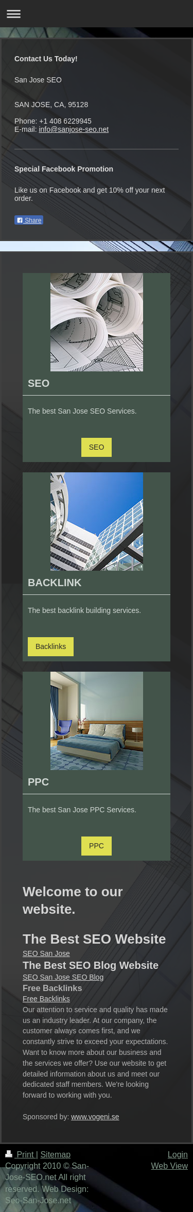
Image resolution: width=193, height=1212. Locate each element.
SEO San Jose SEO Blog (63, 977)
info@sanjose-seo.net (74, 129)
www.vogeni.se (95, 1117)
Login (178, 1154)
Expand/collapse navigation (96, 14)
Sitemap (55, 1154)
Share (28, 220)
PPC (96, 846)
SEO (96, 447)
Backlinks (51, 646)
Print (20, 1154)
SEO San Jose (46, 953)
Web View (169, 1166)
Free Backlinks (46, 999)
